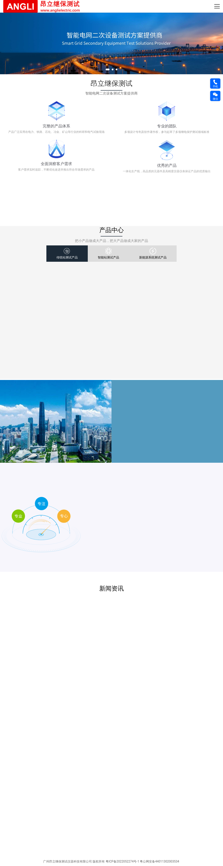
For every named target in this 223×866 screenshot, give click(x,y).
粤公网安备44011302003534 (159, 861)
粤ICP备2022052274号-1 (122, 861)
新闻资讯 (111, 588)
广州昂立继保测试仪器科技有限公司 (67, 861)
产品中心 (111, 230)
